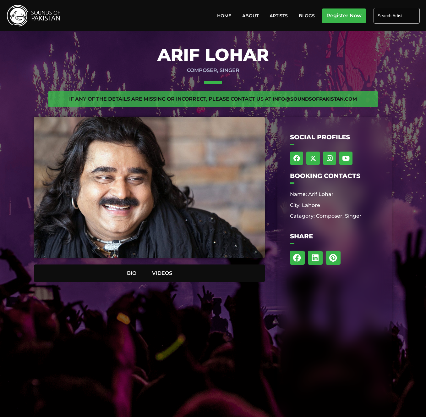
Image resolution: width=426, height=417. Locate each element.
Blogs (307, 16)
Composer (202, 70)
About (250, 16)
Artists (279, 16)
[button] (297, 258)
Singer (229, 70)
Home (224, 16)
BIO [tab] (131, 273)
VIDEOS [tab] (162, 273)
